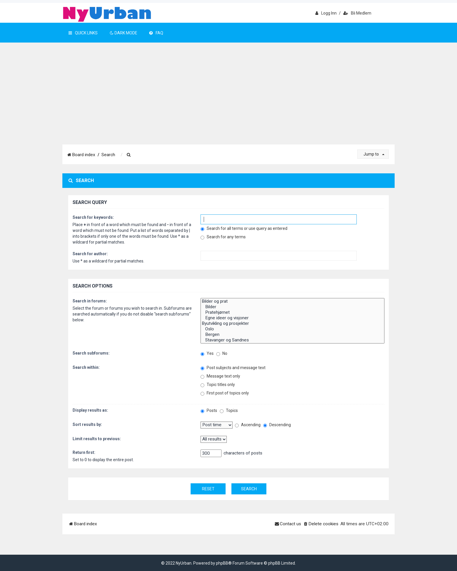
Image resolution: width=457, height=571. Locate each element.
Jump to (373, 154)
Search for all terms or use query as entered (244, 228)
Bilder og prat (292, 301)
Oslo (292, 329)
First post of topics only (225, 393)
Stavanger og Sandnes (292, 340)
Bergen (292, 334)
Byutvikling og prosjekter (292, 323)
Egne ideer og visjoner (292, 318)
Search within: (86, 367)
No (221, 353)
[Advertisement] (228, 101)
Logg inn (326, 13)
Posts (209, 410)
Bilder (292, 307)
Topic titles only (218, 384)
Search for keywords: (93, 217)
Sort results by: (87, 424)
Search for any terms (223, 237)
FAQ (156, 33)
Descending (277, 424)
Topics (229, 410)
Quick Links (83, 33)
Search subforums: (91, 353)
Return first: (84, 452)
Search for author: (90, 253)
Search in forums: (90, 301)
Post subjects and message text (233, 367)
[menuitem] (128, 155)
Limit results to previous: (97, 438)
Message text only (220, 376)
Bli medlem (357, 13)
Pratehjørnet (292, 312)
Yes (207, 353)
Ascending (248, 424)
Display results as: (90, 410)
